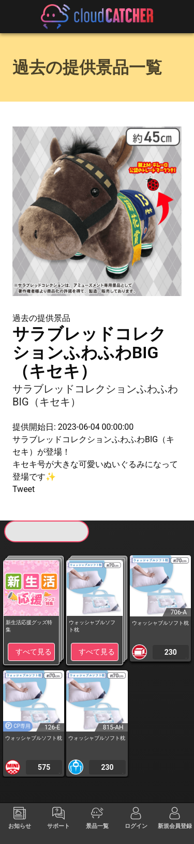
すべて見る (34, 652)
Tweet (23, 489)
